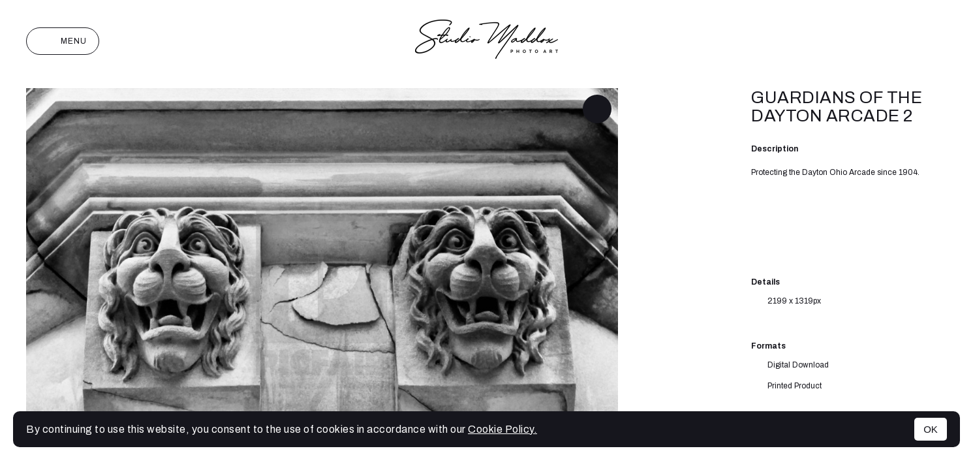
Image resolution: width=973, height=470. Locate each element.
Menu (63, 41)
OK (930, 429)
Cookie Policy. (502, 429)
